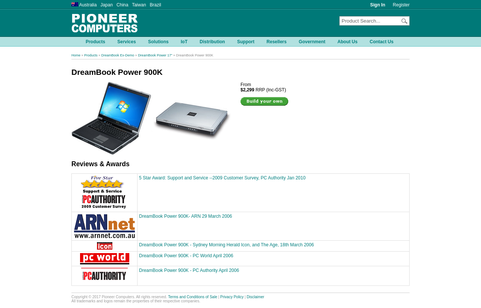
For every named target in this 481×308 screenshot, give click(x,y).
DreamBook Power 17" (155, 55)
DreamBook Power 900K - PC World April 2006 (186, 255)
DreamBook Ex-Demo (118, 55)
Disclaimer (256, 297)
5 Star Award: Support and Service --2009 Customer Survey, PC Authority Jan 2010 (222, 178)
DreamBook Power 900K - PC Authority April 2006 (189, 270)
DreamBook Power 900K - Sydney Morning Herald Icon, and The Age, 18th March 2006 (226, 244)
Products (91, 55)
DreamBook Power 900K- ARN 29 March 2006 (185, 216)
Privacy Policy (232, 297)
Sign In (377, 5)
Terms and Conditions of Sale (192, 297)
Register (401, 5)
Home (75, 55)
